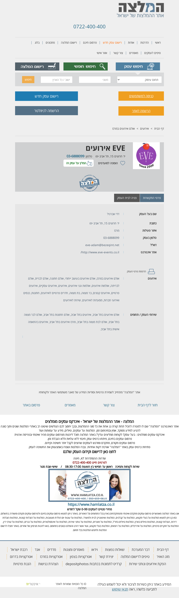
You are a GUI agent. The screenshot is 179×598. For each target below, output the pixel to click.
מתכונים (50, 42)
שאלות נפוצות (114, 549)
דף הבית (159, 128)
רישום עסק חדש (112, 42)
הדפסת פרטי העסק (136, 271)
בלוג (37, 42)
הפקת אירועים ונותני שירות (147, 563)
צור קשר (118, 53)
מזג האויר (163, 556)
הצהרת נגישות (48, 563)
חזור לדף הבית (148, 405)
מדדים (51, 549)
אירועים (144, 128)
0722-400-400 (89, 26)
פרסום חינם (90, 42)
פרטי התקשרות (152, 198)
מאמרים (133, 53)
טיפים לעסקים (152, 53)
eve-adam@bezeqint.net (102, 245)
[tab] (138, 66)
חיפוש (28, 79)
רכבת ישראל (19, 549)
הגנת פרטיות (22, 563)
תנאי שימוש (120, 589)
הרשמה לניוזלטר (46, 110)
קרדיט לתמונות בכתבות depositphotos (94, 563)
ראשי (158, 42)
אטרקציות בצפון (81, 556)
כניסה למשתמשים (141, 96)
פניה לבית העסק (127, 198)
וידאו (94, 549)
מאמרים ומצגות (73, 549)
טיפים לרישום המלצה (135, 556)
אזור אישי (102, 53)
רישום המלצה (69, 42)
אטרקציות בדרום (21, 556)
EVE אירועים (105, 148)
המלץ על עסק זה (76, 163)
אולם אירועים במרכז (123, 128)
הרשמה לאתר (141, 111)
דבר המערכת (141, 549)
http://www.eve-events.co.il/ (100, 252)
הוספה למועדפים (108, 163)
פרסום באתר (31, 405)
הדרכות (144, 42)
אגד (37, 549)
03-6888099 (75, 156)
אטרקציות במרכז (51, 556)
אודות (131, 42)
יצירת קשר (106, 556)
